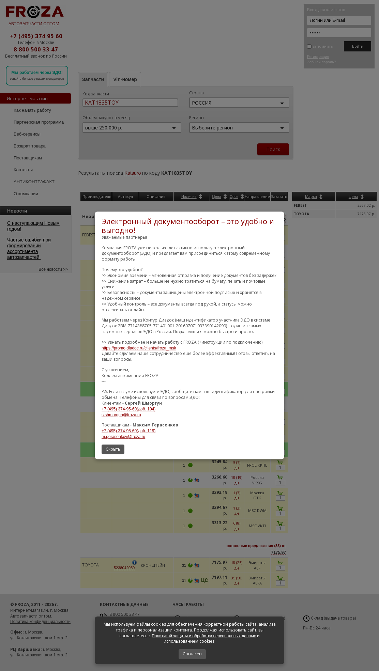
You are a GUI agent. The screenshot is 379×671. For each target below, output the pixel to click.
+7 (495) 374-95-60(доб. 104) (128, 409)
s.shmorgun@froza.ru (121, 414)
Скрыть (113, 449)
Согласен (192, 654)
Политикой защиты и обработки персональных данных (204, 636)
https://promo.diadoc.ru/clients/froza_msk (139, 348)
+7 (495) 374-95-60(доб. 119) (128, 430)
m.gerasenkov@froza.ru (123, 436)
